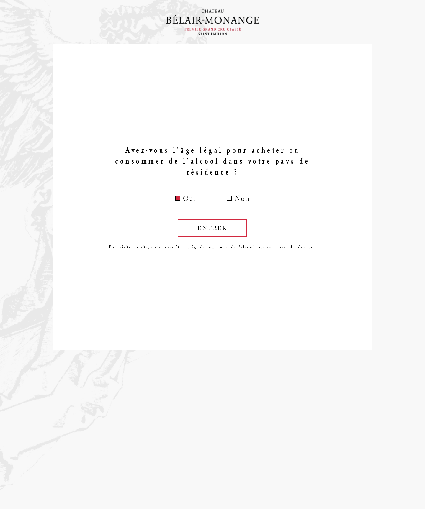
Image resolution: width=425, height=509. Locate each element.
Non (242, 198)
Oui (189, 198)
